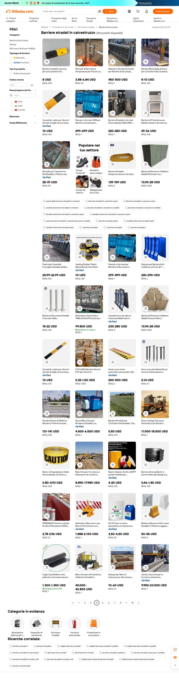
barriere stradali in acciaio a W (24, 659)
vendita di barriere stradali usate (139, 221)
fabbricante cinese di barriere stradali (96, 659)
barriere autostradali (20, 666)
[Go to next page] (138, 602)
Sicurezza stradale (86, 27)
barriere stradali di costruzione (24, 653)
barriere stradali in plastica (112, 653)
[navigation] (23, 315)
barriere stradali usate (107, 221)
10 (133, 603)
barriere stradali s (137, 227)
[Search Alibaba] (69, 11)
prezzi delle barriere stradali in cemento (61, 201)
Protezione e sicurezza (62, 27)
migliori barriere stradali (69, 646)
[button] (99, 11)
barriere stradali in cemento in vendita (101, 208)
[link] (175, 649)
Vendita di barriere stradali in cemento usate (63, 214)
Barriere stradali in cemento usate (101, 201)
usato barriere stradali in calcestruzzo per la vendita (66, 221)
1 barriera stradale (88, 227)
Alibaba (44, 27)
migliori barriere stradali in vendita (102, 646)
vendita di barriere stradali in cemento (60, 208)
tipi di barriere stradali (55, 653)
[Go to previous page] (72, 602)
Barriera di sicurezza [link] (108, 27)
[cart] (138, 12)
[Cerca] (109, 11)
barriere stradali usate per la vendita (148, 653)
